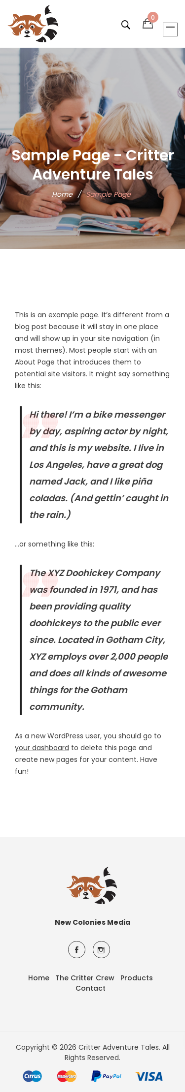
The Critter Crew (84, 978)
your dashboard (42, 748)
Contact (90, 988)
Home (62, 194)
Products (136, 978)
